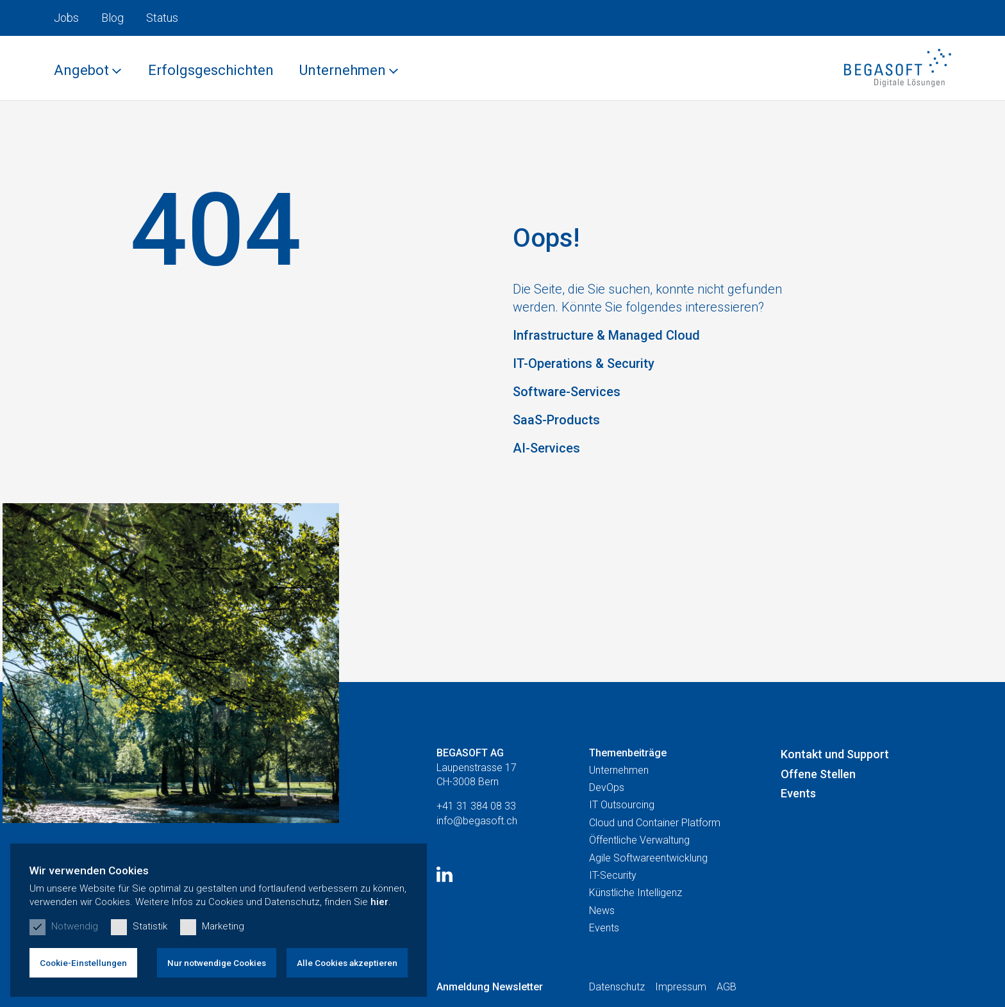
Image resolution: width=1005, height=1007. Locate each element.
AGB (726, 987)
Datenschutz (617, 987)
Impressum (680, 987)
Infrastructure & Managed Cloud (606, 335)
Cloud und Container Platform (654, 823)
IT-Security (612, 875)
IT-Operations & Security (583, 363)
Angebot (81, 70)
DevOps (606, 787)
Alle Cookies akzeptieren (347, 963)
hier (379, 902)
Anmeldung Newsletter (489, 987)
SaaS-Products (556, 420)
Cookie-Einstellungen (83, 963)
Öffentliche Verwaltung (639, 840)
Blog (112, 17)
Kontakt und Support (835, 754)
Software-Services (566, 391)
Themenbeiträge (628, 753)
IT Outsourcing (621, 805)
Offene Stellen (818, 774)
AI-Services (546, 448)
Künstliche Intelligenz (635, 892)
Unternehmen (342, 70)
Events (604, 928)
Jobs (66, 17)
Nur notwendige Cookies (216, 963)
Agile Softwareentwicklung (648, 858)
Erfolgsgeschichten (211, 70)
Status (162, 17)
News (602, 910)
